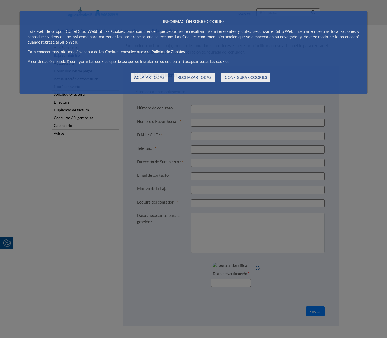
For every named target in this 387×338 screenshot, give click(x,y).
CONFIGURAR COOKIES (246, 77)
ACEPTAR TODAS (149, 77)
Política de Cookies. (168, 51)
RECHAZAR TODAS (194, 77)
